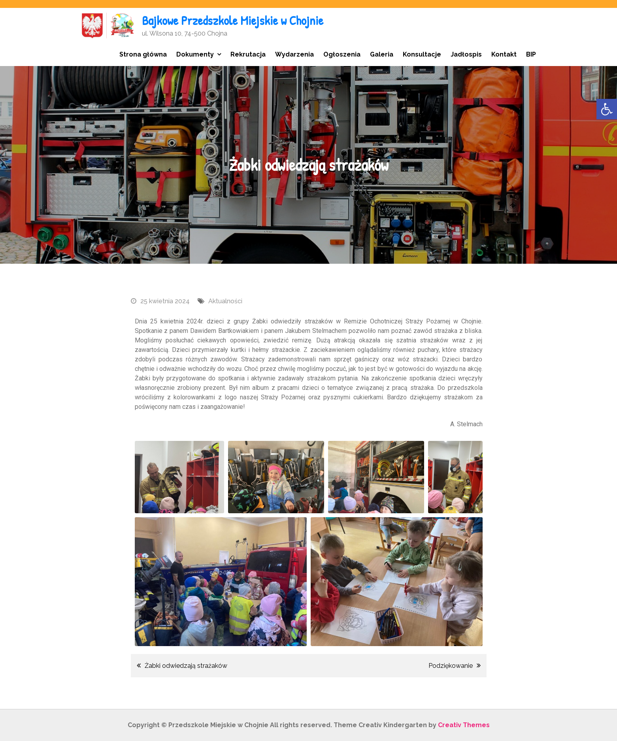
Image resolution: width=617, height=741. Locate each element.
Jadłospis (466, 54)
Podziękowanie (450, 665)
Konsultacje (422, 54)
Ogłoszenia (341, 54)
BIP (531, 54)
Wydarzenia (294, 54)
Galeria (381, 54)
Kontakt (504, 54)
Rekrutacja (248, 54)
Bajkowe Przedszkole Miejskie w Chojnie (232, 20)
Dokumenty (195, 54)
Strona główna (143, 54)
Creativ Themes (464, 725)
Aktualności (225, 301)
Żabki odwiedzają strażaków (186, 665)
